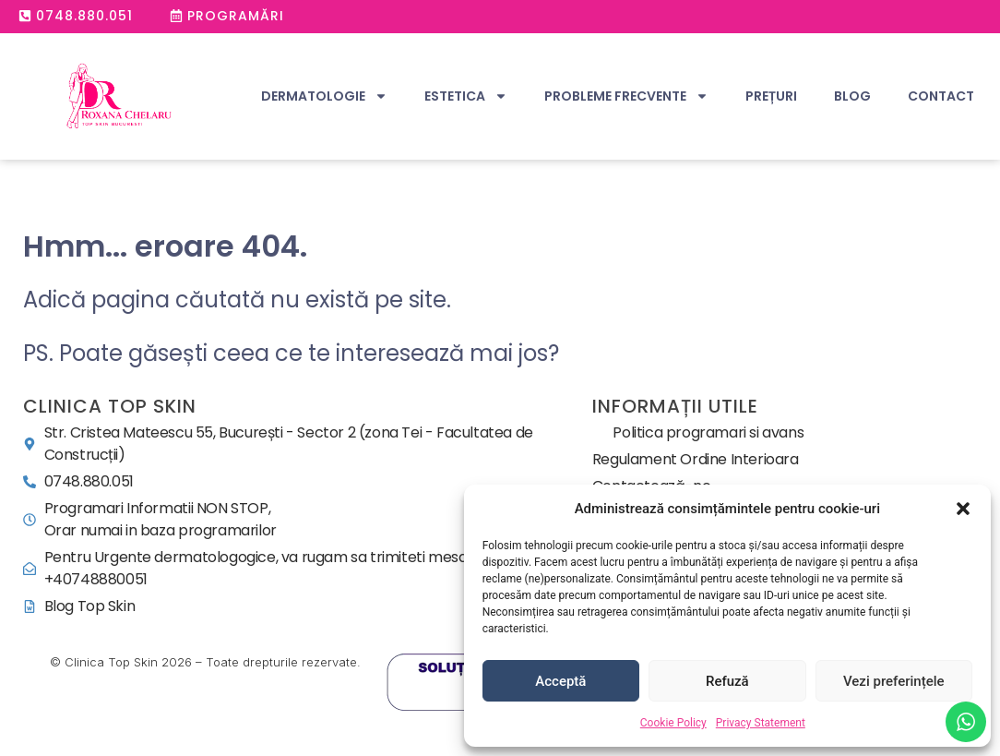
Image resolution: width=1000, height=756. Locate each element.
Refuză (727, 681)
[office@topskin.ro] (303, 568)
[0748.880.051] (303, 482)
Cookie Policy (673, 722)
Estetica (465, 96)
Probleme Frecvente (626, 96)
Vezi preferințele (894, 681)
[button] (963, 508)
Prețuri (771, 96)
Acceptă (560, 681)
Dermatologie (324, 96)
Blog (852, 96)
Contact (941, 96)
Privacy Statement (760, 722)
